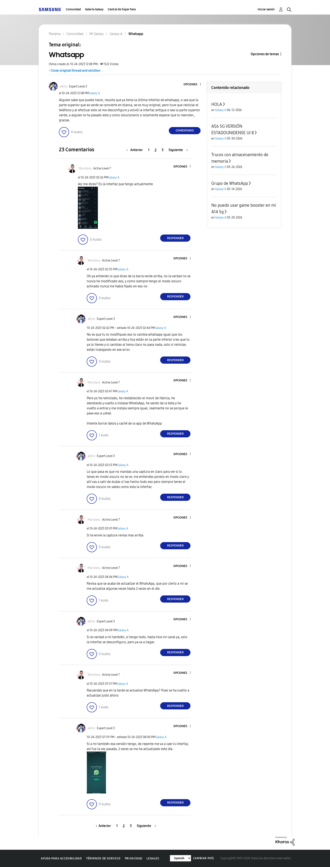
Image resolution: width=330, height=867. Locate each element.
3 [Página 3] (163, 150)
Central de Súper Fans (122, 9)
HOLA (216, 104)
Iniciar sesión (266, 9)
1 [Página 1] (148, 150)
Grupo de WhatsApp (229, 183)
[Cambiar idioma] (180, 858)
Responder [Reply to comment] (175, 238)
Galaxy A (94, 93)
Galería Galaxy (94, 9)
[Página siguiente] (178, 150)
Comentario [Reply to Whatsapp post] (185, 130)
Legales (152, 858)
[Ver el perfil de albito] (63, 86)
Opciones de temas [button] (265, 54)
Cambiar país (203, 858)
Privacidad (133, 858)
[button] (193, 85)
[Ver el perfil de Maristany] (85, 168)
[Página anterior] (135, 150)
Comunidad (73, 9)
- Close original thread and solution (74, 70)
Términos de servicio (103, 858)
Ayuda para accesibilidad (61, 858)
